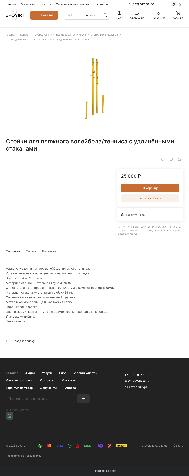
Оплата (31, 251)
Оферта (70, 388)
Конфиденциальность (154, 445)
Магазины (69, 380)
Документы (48, 388)
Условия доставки (19, 380)
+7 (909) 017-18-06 (140, 4)
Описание (13, 251)
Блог (62, 373)
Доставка (49, 251)
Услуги (47, 373)
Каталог (12, 373)
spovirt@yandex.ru (136, 380)
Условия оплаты (85, 373)
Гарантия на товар (19, 388)
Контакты (47, 380)
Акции (30, 373)
